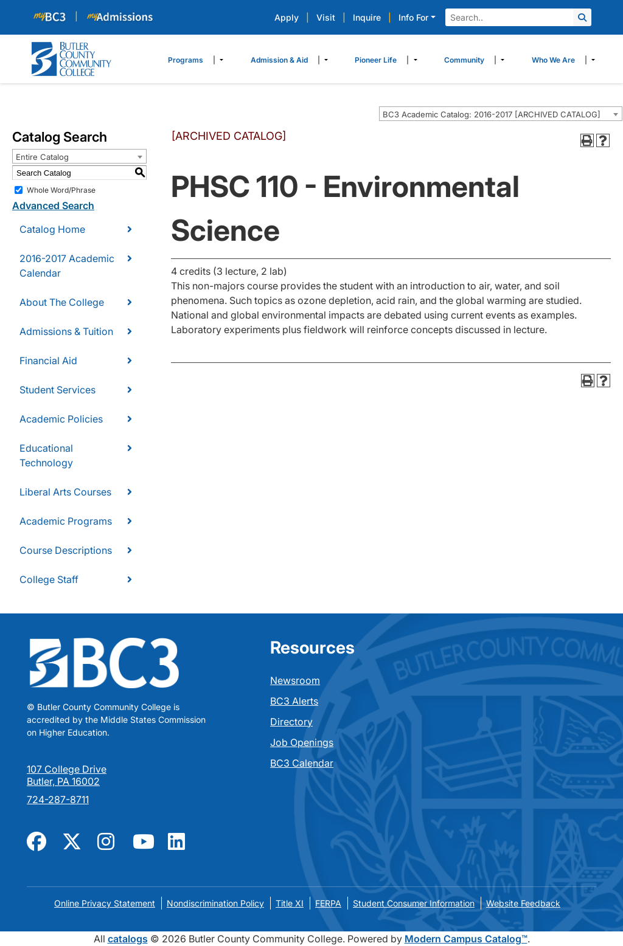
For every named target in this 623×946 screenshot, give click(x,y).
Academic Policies (61, 419)
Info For (413, 17)
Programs (185, 59)
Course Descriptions (65, 550)
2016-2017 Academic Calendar (66, 265)
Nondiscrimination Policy (215, 903)
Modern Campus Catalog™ (466, 939)
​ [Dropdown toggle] (218, 60)
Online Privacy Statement (104, 903)
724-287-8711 (58, 799)
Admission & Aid (279, 59)
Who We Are (553, 59)
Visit (325, 17)
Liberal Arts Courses (65, 492)
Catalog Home (52, 229)
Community (464, 59)
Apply (286, 17)
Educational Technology (46, 455)
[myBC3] (55, 16)
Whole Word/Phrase (61, 190)
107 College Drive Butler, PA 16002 (66, 775)
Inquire (367, 17)
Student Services (57, 390)
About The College (61, 302)
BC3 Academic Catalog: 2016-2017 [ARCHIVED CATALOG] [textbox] (491, 114)
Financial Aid (48, 360)
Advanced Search (53, 205)
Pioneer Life (376, 59)
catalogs (128, 939)
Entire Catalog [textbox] (42, 157)
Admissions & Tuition (66, 331)
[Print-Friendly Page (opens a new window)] (587, 140)
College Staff (48, 579)
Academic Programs (65, 521)
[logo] (71, 57)
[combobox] (500, 113)
